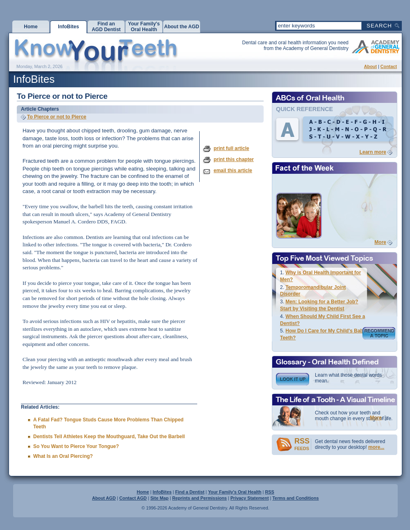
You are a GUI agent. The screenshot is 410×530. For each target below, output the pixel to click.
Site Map (159, 498)
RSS (269, 491)
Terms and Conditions (295, 498)
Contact (388, 66)
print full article (231, 148)
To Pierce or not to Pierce (56, 117)
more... (376, 447)
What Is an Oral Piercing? (63, 456)
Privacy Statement (249, 498)
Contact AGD (133, 498)
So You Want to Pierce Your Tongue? (76, 446)
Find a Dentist (189, 491)
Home (143, 491)
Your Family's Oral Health (234, 491)
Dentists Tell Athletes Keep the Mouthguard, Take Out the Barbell (109, 436)
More (380, 242)
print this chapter (234, 159)
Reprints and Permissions (199, 498)
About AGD (104, 498)
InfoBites (162, 491)
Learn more (373, 152)
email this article (233, 170)
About (370, 66)
